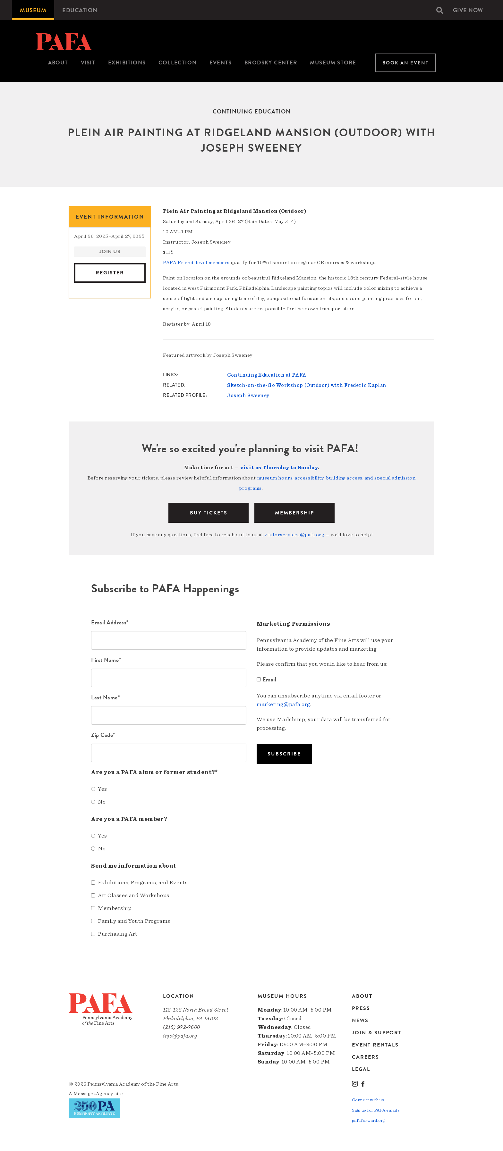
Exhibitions (127, 63)
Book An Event (405, 62)
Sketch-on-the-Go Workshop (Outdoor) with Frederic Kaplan (307, 385)
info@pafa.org (180, 1035)
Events (220, 63)
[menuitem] (33, 10)
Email (267, 679)
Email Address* (110, 622)
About (58, 63)
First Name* (106, 659)
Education (79, 10)
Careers (365, 1057)
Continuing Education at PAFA (266, 375)
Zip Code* (103, 734)
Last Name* (105, 697)
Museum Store (333, 63)
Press (361, 1008)
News (360, 1020)
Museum (33, 10)
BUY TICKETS (208, 513)
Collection (177, 63)
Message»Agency (93, 1093)
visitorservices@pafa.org (294, 534)
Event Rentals (375, 1045)
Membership (294, 513)
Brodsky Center (270, 63)
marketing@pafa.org (283, 704)
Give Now (468, 10)
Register (110, 273)
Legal (361, 1069)
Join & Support (377, 1033)
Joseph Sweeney (248, 395)
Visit (88, 63)
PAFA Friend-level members (196, 262)
